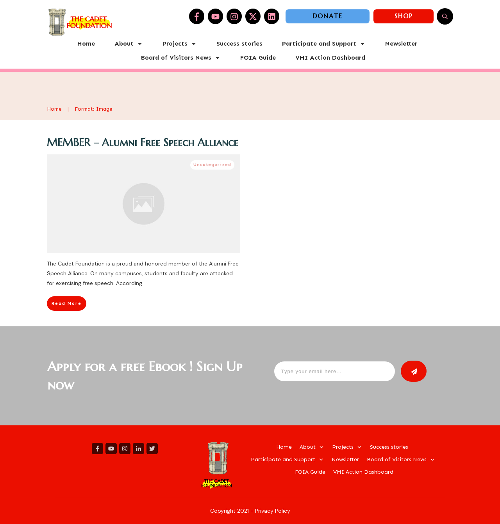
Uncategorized (212, 164)
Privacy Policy (272, 510)
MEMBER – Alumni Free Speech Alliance (142, 142)
